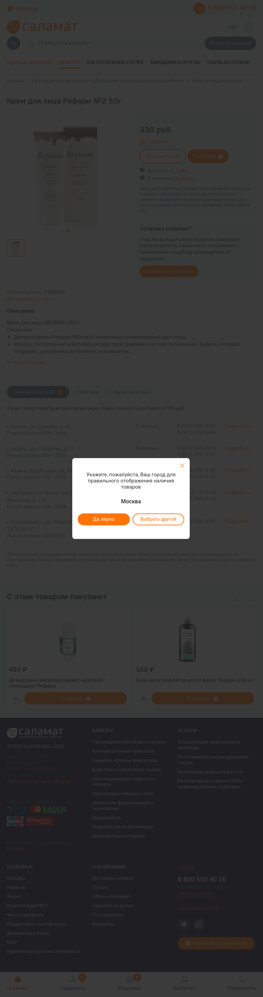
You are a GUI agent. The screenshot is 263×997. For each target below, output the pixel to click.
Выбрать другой (158, 519)
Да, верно (103, 519)
